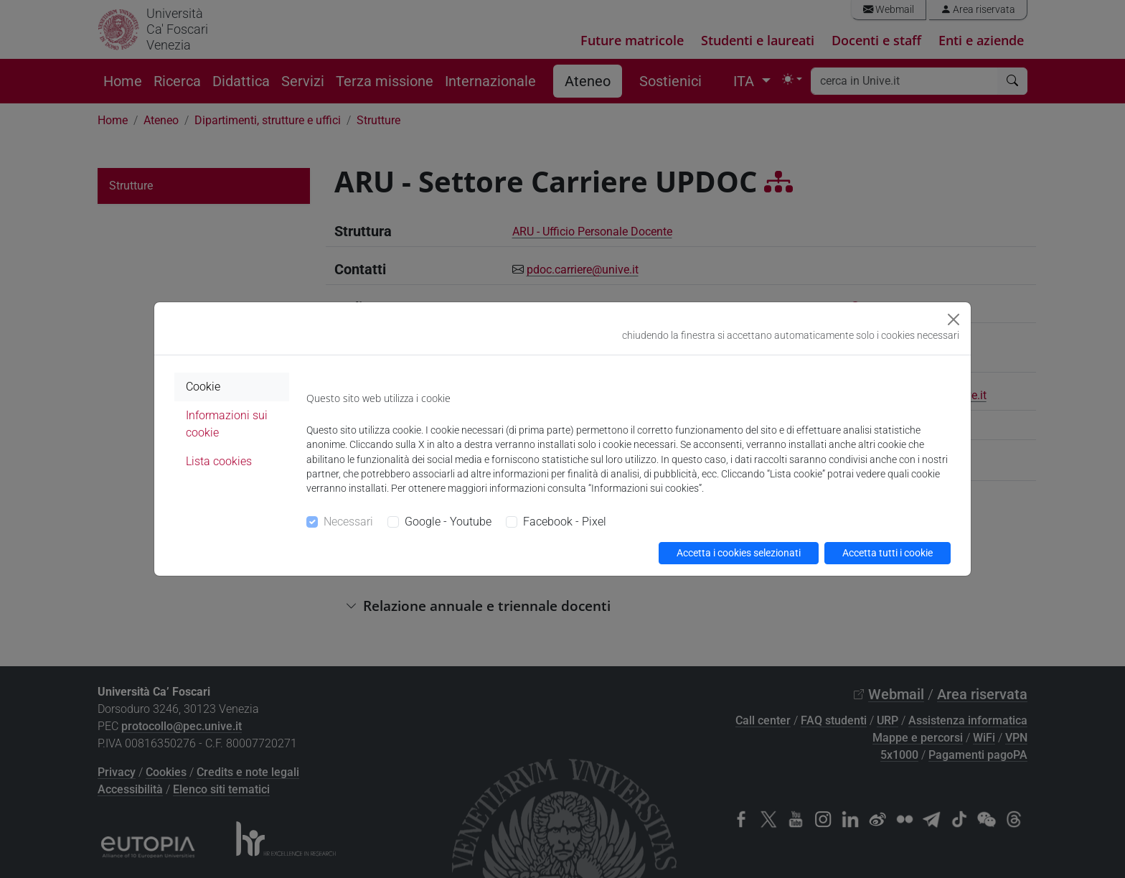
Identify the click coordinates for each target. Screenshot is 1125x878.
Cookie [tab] (203, 386)
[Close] (953, 319)
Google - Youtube (448, 521)
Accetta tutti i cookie (887, 553)
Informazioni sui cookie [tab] (227, 423)
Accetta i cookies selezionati (739, 553)
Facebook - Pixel (564, 521)
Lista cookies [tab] (219, 461)
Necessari (348, 521)
